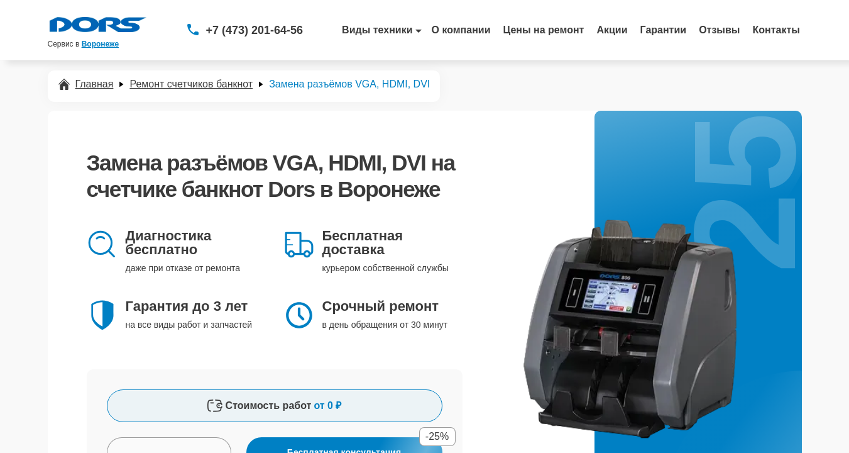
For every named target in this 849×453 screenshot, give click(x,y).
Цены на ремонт (543, 30)
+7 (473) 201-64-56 (255, 30)
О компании (461, 30)
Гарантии (663, 30)
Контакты (776, 30)
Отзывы (719, 30)
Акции (611, 30)
